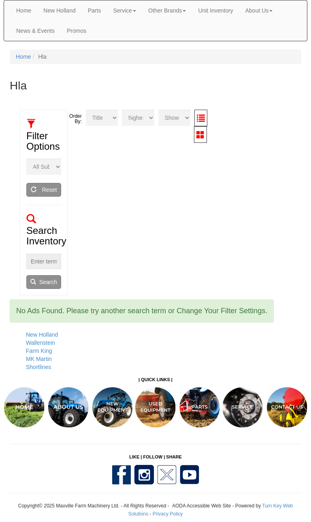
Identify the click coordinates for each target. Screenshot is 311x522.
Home (23, 10)
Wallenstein (40, 343)
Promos (76, 31)
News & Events (35, 31)
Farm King (39, 351)
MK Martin (39, 359)
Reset (44, 189)
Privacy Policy (168, 514)
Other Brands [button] (167, 10)
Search (43, 282)
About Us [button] (259, 10)
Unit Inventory (215, 10)
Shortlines (38, 367)
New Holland (59, 10)
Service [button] (124, 10)
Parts (94, 10)
